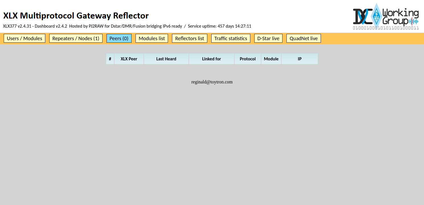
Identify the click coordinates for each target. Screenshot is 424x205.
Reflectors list (189, 38)
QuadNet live (304, 38)
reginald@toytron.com (212, 81)
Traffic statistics (230, 38)
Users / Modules (24, 38)
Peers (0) (119, 38)
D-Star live (268, 38)
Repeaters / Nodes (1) (75, 38)
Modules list (152, 38)
